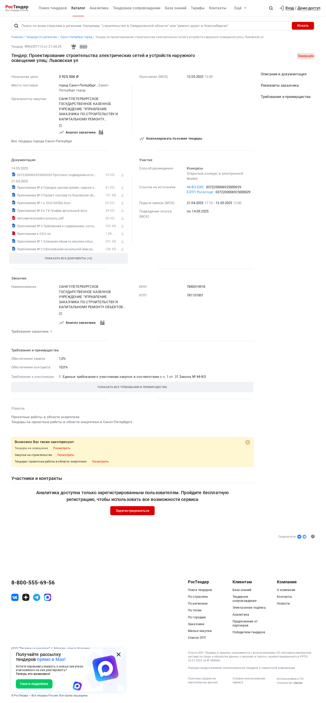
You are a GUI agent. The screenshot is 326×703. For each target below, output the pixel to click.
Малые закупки (200, 631)
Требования (286, 97)
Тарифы (198, 8)
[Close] (247, 442)
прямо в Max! (51, 659)
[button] (270, 8)
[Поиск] (16, 25)
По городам (197, 617)
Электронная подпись (249, 608)
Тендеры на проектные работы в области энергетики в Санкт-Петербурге (71, 422)
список (297, 683)
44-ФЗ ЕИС (195, 187)
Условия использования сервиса (249, 680)
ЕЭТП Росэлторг (200, 192)
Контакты (217, 8)
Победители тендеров (249, 632)
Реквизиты (280, 85)
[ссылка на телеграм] (36, 597)
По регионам (197, 603)
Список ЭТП (197, 637)
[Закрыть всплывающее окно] (118, 654)
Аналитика (99, 8)
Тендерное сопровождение (137, 8)
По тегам (194, 610)
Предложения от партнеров (245, 623)
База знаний (176, 8)
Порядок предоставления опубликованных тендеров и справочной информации (241, 668)
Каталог (78, 8)
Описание (284, 74)
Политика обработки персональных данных (203, 680)
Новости (283, 603)
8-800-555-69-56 (33, 583)
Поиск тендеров (53, 8)
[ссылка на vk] (15, 597)
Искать (303, 26)
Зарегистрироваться (132, 511)
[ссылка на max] (47, 597)
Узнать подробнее (34, 684)
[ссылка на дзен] (25, 597)
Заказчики (196, 624)
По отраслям (198, 596)
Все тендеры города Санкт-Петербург (41, 141)
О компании (286, 590)
